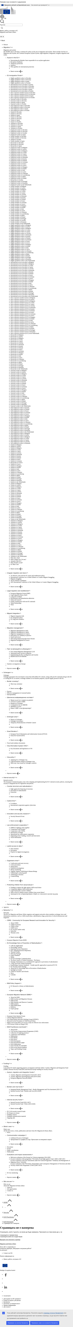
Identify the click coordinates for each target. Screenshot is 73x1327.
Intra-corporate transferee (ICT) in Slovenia (23, 94)
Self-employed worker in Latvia (20, 420)
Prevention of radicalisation (18, 790)
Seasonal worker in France (18, 385)
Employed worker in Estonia (19, 159)
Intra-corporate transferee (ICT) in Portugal (23, 330)
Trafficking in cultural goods (19, 873)
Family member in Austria (18, 188)
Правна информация (10, 1305)
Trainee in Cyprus (16, 490)
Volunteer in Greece (16, 538)
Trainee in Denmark (16, 493)
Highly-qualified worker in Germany (21, 239)
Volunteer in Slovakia (17, 123)
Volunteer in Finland (16, 533)
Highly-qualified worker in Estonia (20, 236)
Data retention (15, 848)
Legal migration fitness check (19, 595)
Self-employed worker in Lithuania (20, 422)
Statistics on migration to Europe (16, 664)
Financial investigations (17, 868)
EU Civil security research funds (16, 1111)
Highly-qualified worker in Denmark (21, 235)
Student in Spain (15, 115)
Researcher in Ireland (17, 354)
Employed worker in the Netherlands (21, 185)
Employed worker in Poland (18, 178)
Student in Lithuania (16, 472)
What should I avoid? (17, 562)
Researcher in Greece (17, 462)
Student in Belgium (16, 445)
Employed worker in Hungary (19, 167)
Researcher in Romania (17, 367)
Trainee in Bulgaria (16, 487)
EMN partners (15, 1004)
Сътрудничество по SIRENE (19, 705)
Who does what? (15, 558)
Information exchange (17, 832)
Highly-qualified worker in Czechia (21, 233)
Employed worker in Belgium (19, 147)
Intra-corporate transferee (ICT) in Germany (23, 314)
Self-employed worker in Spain (19, 109)
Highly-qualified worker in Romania (21, 259)
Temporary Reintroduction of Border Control (23, 722)
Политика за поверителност (12, 1303)
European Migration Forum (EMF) (20, 593)
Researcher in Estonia (17, 346)
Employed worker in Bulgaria (19, 151)
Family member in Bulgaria (18, 189)
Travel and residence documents (16, 743)
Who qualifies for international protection (22, 67)
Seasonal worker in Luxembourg (20, 398)
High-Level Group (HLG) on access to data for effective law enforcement (28, 1022)
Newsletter (10, 1147)
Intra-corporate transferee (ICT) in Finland (23, 310)
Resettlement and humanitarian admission (22, 598)
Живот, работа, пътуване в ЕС (9, 30)
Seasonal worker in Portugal (18, 403)
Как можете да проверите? (40, 5)
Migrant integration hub (17, 616)
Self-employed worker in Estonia (20, 407)
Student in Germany (16, 461)
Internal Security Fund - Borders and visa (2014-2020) (26, 1091)
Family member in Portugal (18, 218)
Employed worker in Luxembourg (20, 175)
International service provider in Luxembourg (23, 288)
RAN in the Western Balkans (19, 1047)
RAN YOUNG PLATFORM (19, 1046)
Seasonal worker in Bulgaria (19, 374)
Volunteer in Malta (16, 550)
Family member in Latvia (18, 210)
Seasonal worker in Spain (18, 102)
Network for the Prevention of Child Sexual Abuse (21, 1021)
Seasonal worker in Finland (18, 383)
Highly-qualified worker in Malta (20, 254)
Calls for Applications (17, 945)
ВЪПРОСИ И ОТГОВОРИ (18, 656)
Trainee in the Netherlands (18, 519)
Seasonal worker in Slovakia (19, 99)
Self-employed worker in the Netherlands (22, 432)
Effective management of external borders (19, 693)
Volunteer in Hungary (17, 540)
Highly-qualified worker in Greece (20, 243)
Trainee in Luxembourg (17, 511)
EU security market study (18, 929)
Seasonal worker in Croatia (18, 375)
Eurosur (9, 691)
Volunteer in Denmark (17, 530)
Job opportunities (12, 1189)
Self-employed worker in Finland (20, 409)
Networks (6, 1212)
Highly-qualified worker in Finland (20, 238)
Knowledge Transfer (16, 947)
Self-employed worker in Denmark (20, 443)
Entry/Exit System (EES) (18, 735)
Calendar (13, 974)
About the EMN (15, 997)
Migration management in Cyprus (20, 634)
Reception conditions (17, 62)
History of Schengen (16, 719)
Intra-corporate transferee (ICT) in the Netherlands (25, 333)
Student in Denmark (16, 454)
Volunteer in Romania (17, 554)
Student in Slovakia (16, 112)
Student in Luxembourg (17, 474)
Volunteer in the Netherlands (19, 556)
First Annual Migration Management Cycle (23, 651)
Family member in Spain (18, 141)
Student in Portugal (16, 478)
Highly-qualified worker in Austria (20, 226)
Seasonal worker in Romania (19, 404)
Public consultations (12, 1150)
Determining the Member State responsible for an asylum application (30, 60)
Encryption (14, 850)
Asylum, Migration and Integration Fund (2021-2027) (26, 1075)
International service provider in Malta (21, 289)
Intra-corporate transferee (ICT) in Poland (22, 328)
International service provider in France (22, 275)
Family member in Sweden (18, 220)
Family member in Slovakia (18, 136)
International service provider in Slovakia (22, 86)
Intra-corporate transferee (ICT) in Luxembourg (24, 325)
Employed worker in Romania (19, 183)
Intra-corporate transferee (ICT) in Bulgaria (23, 301)
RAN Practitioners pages (18, 1042)
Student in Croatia (16, 449)
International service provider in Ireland (22, 281)
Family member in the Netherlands (20, 223)
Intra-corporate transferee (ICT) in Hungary (23, 317)
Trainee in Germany (16, 499)
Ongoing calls (11, 1118)
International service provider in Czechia (22, 268)
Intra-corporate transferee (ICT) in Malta (22, 327)
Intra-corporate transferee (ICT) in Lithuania (23, 323)
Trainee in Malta (15, 512)
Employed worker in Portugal (19, 181)
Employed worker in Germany (19, 162)
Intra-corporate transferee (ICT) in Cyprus (22, 304)
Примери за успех (16, 706)
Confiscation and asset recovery (19, 863)
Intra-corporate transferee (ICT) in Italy (22, 320)
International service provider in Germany (22, 277)
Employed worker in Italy (18, 170)
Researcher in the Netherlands (19, 369)
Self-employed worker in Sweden (20, 110)
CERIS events (14, 926)
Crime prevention (15, 865)
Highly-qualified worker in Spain (20, 81)
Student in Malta (15, 475)
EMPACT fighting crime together (20, 827)
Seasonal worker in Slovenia (19, 101)
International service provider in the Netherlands (24, 296)
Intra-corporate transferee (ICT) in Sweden (23, 97)
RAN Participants (15, 1041)
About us (9, 1187)
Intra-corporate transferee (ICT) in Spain (22, 96)
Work (12, 604)
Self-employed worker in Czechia (20, 441)
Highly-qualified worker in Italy (20, 247)
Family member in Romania (18, 222)
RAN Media (14, 1037)
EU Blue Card (15, 564)
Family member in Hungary (18, 205)
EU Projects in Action (13, 1113)
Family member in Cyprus (18, 193)
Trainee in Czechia (16, 491)
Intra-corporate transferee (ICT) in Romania (23, 331)
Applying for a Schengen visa (19, 760)
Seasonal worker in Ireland (18, 391)
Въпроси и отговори (17, 703)
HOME (6, 1202)
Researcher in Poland (17, 364)
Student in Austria (16, 446)
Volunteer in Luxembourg (18, 548)
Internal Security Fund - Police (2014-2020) (23, 1104)
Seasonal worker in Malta (18, 399)
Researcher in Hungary (17, 352)
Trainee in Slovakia (16, 117)
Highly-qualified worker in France (20, 241)
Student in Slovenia (16, 113)
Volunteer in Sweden (16, 128)
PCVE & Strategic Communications (21, 958)
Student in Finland (16, 457)
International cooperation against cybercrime (23, 805)
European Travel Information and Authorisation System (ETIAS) (29, 734)
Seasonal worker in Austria (18, 372)
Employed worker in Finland (19, 160)
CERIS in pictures (16, 924)
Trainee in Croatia (16, 488)
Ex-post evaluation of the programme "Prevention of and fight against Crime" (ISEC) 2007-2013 (38, 1159)
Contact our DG (8, 1253)
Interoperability (11, 694)
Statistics (13, 65)
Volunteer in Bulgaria (17, 524)
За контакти (7, 1296)
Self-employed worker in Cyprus (20, 440)
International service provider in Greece (22, 278)
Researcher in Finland (17, 348)
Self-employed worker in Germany (20, 412)
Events (9, 1148)
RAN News (14, 1039)
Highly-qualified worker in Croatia (20, 230)
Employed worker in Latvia (18, 172)
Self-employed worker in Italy (19, 419)
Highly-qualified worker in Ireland (20, 246)
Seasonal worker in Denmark (19, 380)
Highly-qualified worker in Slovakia (21, 78)
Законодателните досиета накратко (21, 653)
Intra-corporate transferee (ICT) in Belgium (23, 298)
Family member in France (18, 201)
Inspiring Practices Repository (19, 949)
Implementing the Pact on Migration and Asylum (24, 655)
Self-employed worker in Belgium (20, 433)
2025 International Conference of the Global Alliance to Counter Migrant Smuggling (34, 582)
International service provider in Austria (22, 84)
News (12, 973)
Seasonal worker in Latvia (18, 395)
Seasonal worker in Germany (19, 386)
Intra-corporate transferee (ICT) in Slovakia (23, 92)
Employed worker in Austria (19, 149)
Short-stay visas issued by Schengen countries (23, 763)
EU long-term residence (17, 619)
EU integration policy (17, 617)
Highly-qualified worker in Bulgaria (21, 228)
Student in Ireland (16, 467)
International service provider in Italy (21, 283)
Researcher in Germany (17, 351)
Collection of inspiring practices (20, 1033)
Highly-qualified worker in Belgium (21, 225)
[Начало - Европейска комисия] (8, 10)
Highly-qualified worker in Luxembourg (22, 252)
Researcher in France (16, 349)
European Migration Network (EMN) (21, 1078)
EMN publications (16, 1005)
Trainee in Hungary (16, 503)
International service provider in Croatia (22, 265)
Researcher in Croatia (17, 340)
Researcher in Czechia (17, 343)
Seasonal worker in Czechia (18, 378)
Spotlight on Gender (16, 970)
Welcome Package (16, 953)
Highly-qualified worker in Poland (20, 256)
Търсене (2, 25)
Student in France (15, 459)
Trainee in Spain (15, 120)
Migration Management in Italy (19, 630)
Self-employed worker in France (20, 411)
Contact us (10, 1190)
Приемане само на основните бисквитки (44, 1323)
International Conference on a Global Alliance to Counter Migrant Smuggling (32, 577)
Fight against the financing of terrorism (22, 789)
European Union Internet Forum (16, 1016)
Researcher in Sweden (17, 180)
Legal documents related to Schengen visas (23, 761)
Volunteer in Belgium (17, 520)
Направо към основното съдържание (13, 2)
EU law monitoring (12, 1173)
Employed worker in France (18, 164)
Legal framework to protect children (21, 890)
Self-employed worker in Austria (20, 435)
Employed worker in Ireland (18, 168)
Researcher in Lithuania (17, 359)
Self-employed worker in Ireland (20, 417)
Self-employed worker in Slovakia (20, 105)
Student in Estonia (16, 456)
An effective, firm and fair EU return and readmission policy (28, 575)
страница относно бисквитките (53, 1313)
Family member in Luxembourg (20, 214)
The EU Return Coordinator (18, 580)
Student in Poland (16, 477)
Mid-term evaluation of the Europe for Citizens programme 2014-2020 (30, 1157)
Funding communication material (16, 1116)
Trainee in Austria (16, 485)
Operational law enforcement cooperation (22, 834)
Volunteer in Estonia (16, 532)
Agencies (6, 907)
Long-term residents (16, 596)
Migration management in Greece (20, 640)
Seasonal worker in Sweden (18, 104)
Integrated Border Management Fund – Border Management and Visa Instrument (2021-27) (36, 1089)
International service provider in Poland (22, 291)
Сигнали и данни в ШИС (18, 701)
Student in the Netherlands (18, 482)
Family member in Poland (18, 217)
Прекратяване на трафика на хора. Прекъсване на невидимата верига (31, 1139)
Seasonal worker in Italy (17, 393)
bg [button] (3, 18)
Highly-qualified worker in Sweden (21, 83)
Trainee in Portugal (16, 516)
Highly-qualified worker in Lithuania (21, 251)
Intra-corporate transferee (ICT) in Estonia (22, 309)
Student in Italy (15, 469)
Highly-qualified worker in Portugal (21, 257)
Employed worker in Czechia (19, 155)
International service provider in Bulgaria (22, 264)
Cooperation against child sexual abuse (22, 889)
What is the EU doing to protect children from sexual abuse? (28, 892)
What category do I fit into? (18, 559)
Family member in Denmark (19, 196)
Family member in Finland (18, 199)
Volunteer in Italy (15, 543)
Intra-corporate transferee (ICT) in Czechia (23, 306)
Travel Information (16, 837)
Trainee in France (15, 498)
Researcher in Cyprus (17, 341)
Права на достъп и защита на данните (22, 700)
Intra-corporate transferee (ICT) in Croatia (22, 302)
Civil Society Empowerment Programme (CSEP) (24, 1031)
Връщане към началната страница (10, 1239)
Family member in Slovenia (18, 138)
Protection (13, 792)
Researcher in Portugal (17, 365)
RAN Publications (16, 1044)
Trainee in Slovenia (16, 118)
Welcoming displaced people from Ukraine (23, 638)
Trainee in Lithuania (16, 509)
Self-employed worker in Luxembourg (21, 424)
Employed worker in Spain (18, 134)
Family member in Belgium (18, 186)
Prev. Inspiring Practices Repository (21, 950)
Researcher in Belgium (17, 335)
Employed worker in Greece (18, 165)
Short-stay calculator (16, 684)
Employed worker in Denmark (19, 157)
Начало (6, 44)
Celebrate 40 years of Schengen (19, 1138)
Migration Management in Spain (20, 632)
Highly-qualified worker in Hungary (21, 244)
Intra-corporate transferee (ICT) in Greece (22, 315)
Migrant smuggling (16, 579)
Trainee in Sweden (16, 122)
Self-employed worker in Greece (20, 414)
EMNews (13, 1007)
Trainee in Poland (15, 514)
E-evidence (14, 803)
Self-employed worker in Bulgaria (20, 437)
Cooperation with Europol (18, 829)
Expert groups (14, 1008)
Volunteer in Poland (16, 551)
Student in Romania (16, 480)
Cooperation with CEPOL (18, 831)
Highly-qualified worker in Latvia (20, 249)
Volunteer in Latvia (16, 545)
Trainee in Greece (16, 501)
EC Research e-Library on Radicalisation (22, 986)
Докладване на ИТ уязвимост (12, 1299)
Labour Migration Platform (14, 1017)
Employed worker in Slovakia (19, 130)
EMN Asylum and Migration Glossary (21, 999)
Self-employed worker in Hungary (20, 416)
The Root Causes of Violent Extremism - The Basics (25, 960)
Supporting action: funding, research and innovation (25, 836)
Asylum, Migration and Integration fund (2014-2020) (26, 1076)
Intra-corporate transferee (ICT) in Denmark (23, 307)
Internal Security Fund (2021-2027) (21, 1102)
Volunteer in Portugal (17, 553)
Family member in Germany (19, 202)
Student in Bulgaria (16, 448)
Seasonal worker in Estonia (18, 382)
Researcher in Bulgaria (17, 338)
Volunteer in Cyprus (16, 527)
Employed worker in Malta (18, 176)
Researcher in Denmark (17, 344)
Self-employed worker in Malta (19, 425)
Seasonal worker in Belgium (19, 370)
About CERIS (14, 923)
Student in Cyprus (16, 451)
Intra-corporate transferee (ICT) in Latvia (22, 322)
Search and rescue (16, 637)
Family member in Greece (18, 204)
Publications (14, 1036)
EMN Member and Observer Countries (22, 1002)
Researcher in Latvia (16, 357)
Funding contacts (12, 1114)
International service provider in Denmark (22, 270)
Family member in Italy (17, 209)
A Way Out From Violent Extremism (21, 963)
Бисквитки (7, 1302)
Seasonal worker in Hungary (19, 390)
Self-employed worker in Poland (20, 427)
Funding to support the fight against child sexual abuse (26, 887)
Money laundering (16, 869)
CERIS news (14, 928)
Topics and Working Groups (18, 1049)
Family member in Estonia (18, 197)
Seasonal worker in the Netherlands (21, 406)
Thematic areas (15, 933)
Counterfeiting (15, 876)
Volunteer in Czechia (16, 529)
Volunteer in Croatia (16, 525)
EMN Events (14, 1000)
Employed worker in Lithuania (19, 173)
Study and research (16, 600)
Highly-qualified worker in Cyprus (20, 231)
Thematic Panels (15, 952)
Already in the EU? (16, 561)
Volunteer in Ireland (16, 541)
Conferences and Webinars (18, 1034)
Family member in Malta (18, 215)
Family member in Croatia (18, 191)
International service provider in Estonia (22, 272)
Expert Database (15, 955)
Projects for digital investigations (20, 852)
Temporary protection (17, 63)
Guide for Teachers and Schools (19, 971)
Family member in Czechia (18, 194)
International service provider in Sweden (22, 91)
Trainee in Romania (16, 517)
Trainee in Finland (16, 496)
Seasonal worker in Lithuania (19, 396)
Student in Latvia (15, 470)
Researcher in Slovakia (17, 143)
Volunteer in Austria (16, 522)
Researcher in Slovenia (17, 144)
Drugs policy (14, 866)
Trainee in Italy (15, 506)
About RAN (14, 1029)
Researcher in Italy (16, 356)
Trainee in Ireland (16, 504)
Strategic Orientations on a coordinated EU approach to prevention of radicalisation (34, 962)
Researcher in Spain (16, 146)
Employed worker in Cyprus (19, 154)
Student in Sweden (16, 139)
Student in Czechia (16, 453)
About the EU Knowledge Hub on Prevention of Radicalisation (28, 968)
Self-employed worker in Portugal (20, 428)
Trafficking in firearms (17, 874)
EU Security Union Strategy (18, 966)
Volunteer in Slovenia (17, 125)
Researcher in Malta (16, 362)
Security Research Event (17, 816)
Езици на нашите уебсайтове (12, 1300)
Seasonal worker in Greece (18, 388)
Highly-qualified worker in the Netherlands (23, 260)
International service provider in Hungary (22, 280)
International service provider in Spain (21, 89)
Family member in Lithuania (19, 212)
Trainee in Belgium (16, 483)
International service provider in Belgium (22, 262)
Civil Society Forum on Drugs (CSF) (17, 1024)
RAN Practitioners (9, 1217)
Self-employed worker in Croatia (20, 438)
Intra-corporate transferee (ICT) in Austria (22, 299)
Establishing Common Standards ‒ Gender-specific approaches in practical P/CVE (34, 965)
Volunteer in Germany (17, 537)
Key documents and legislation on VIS (21, 748)
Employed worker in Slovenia (19, 131)
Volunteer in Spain (16, 126)
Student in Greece (16, 464)
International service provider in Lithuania (22, 286)
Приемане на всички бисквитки (18, 1323)
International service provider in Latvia (22, 285)
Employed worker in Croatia (19, 152)
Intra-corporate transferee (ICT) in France (22, 312)
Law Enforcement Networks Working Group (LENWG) (23, 1019)
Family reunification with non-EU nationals (23, 601)
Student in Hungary (16, 466)
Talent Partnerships (16, 603)
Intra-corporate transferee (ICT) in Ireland (22, 319)
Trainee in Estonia (16, 495)
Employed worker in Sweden (19, 133)
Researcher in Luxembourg (18, 361)
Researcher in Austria (17, 336)
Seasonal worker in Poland (18, 401)
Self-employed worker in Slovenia (20, 107)
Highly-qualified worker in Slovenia (21, 79)
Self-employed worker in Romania (20, 430)
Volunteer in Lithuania (17, 546)
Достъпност (7, 1307)
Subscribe (13, 931)
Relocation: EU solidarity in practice (21, 635)
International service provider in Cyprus (22, 267)
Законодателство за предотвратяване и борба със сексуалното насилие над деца (34, 894)
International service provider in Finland (22, 273)
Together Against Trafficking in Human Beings (24, 871)
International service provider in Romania (22, 294)
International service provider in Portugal (22, 293)
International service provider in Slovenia (22, 88)
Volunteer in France (16, 535)
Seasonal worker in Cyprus (18, 377)
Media (12, 957)
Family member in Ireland (18, 207)
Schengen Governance (17, 721)
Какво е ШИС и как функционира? (21, 708)
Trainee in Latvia (15, 508)
